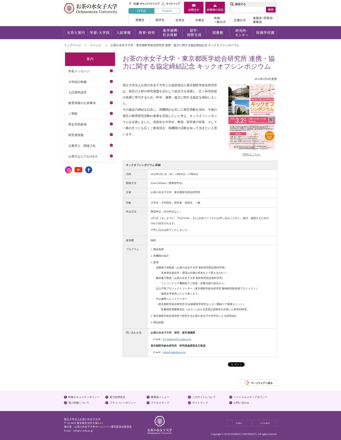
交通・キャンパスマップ (144, 4)
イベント (95, 45)
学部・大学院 (99, 32)
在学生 (180, 20)
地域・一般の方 (220, 20)
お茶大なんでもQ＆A (82, 156)
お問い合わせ (241, 402)
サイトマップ (171, 4)
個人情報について (78, 402)
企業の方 (240, 20)
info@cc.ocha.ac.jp (83, 430)
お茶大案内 (76, 32)
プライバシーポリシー (123, 402)
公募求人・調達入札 (82, 145)
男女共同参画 (77, 124)
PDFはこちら (252, 154)
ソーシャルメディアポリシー (250, 397)
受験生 (139, 20)
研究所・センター (241, 32)
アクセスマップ (160, 402)
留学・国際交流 (194, 32)
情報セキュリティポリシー (84, 397)
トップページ (72, 45)
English (167, 10)
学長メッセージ (79, 71)
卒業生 (200, 20)
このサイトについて (204, 397)
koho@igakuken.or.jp (174, 352)
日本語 (141, 10)
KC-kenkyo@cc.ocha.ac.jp (177, 339)
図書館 (218, 32)
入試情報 (123, 32)
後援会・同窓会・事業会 (263, 20)
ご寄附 (72, 113)
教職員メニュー (160, 397)
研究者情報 (76, 135)
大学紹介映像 (77, 82)
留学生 (160, 20)
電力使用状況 (117, 397)
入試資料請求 (77, 92)
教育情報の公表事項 (82, 103)
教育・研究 (147, 32)
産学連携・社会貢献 (170, 32)
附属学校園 (265, 32)
